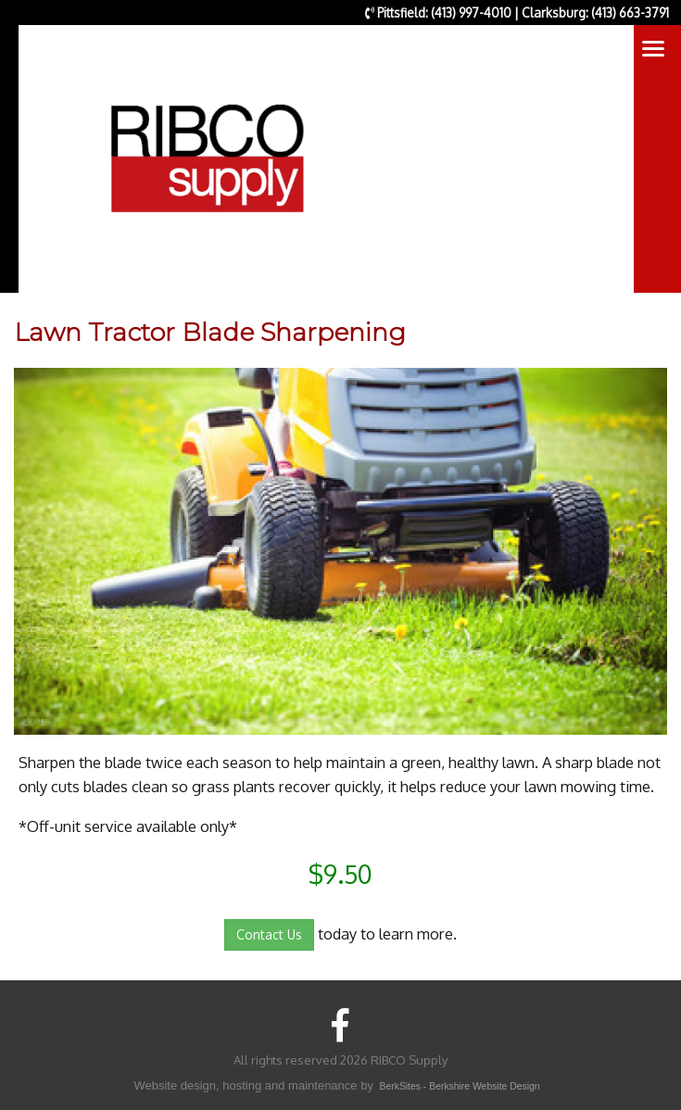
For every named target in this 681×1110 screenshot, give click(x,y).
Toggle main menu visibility (654, 52)
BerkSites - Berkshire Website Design (460, 1086)
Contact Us (269, 934)
